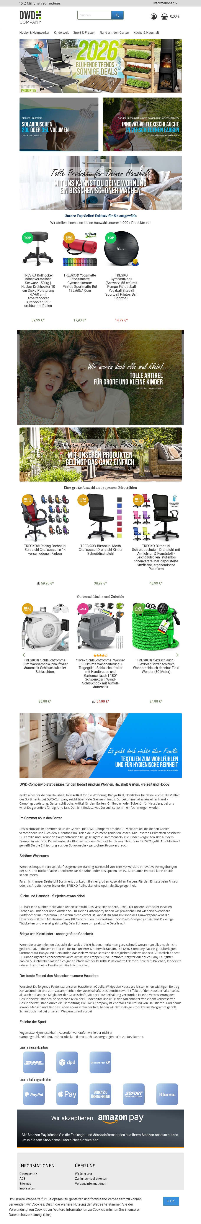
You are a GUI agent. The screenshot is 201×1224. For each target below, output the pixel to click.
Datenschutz (28, 1174)
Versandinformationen (90, 1183)
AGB (23, 1178)
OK (172, 1201)
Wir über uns (83, 1174)
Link (47, 1215)
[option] (38, 279)
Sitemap (25, 1183)
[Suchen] (117, 15)
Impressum (27, 1188)
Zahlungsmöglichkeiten (91, 1178)
